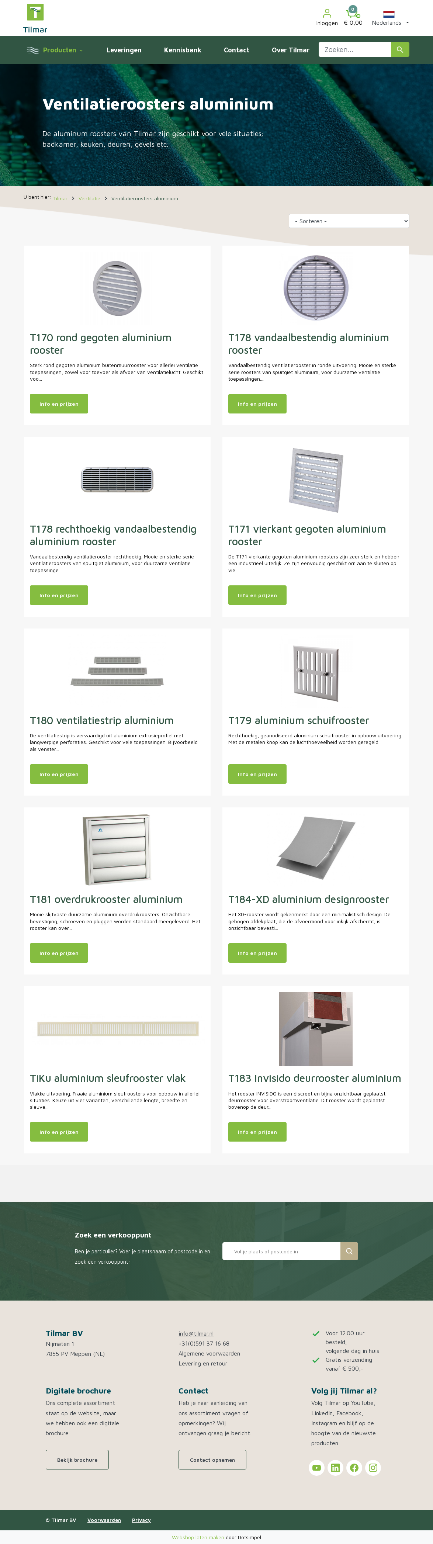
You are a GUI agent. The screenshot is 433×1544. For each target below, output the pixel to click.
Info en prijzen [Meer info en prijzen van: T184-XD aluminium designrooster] (257, 953)
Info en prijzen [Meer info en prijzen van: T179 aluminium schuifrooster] (257, 774)
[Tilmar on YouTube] (317, 1468)
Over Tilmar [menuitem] (291, 50)
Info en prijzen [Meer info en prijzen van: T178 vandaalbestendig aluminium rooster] (257, 404)
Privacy (141, 1520)
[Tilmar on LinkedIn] (335, 1468)
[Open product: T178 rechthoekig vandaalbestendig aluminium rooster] (117, 479)
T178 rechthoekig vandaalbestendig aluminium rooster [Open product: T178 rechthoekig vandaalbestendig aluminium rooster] (113, 535)
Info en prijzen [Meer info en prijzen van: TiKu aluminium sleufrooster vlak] (59, 1132)
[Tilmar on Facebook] (354, 1468)
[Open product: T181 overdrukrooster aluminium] (117, 849)
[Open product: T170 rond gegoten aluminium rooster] (117, 287)
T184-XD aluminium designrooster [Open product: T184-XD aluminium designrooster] (308, 899)
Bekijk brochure (77, 1460)
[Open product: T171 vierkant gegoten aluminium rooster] (315, 479)
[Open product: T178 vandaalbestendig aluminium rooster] (315, 287)
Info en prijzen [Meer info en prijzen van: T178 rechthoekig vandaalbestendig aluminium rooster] (59, 595)
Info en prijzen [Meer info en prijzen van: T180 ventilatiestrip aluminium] (59, 774)
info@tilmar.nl (196, 1333)
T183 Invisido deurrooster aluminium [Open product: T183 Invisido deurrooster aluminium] (314, 1078)
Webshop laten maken (199, 1537)
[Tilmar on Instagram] (373, 1468)
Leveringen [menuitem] (124, 50)
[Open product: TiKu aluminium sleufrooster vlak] (117, 1028)
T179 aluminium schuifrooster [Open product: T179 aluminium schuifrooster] (298, 720)
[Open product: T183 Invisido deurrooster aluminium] (315, 1028)
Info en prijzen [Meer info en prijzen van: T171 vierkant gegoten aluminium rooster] (257, 595)
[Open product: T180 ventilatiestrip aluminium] (117, 670)
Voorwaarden (104, 1520)
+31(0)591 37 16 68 (204, 1343)
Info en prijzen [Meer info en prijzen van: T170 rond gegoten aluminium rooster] (59, 404)
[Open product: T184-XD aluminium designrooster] (315, 849)
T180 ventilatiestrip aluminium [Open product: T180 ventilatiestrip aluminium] (102, 720)
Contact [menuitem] (236, 50)
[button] (388, 18)
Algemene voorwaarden (209, 1353)
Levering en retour (203, 1363)
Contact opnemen (212, 1460)
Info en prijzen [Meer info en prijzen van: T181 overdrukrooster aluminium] (59, 953)
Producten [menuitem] (62, 50)
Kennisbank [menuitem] (182, 50)
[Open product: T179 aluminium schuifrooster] (315, 670)
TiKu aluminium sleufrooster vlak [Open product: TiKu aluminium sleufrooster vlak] (108, 1078)
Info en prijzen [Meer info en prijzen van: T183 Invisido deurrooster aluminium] (257, 1132)
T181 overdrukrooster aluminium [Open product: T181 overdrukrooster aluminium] (106, 899)
